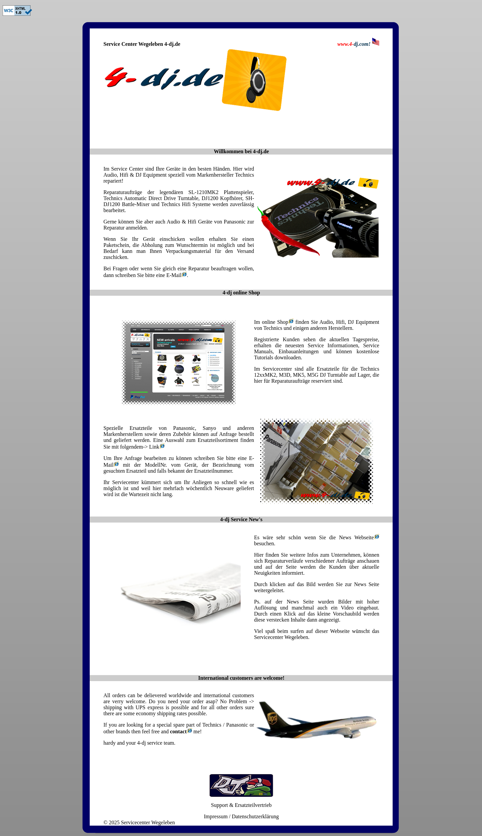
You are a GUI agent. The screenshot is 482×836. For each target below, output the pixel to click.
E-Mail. (177, 275)
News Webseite (356, 537)
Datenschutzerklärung (255, 816)
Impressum (216, 816)
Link (157, 447)
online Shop (277, 322)
